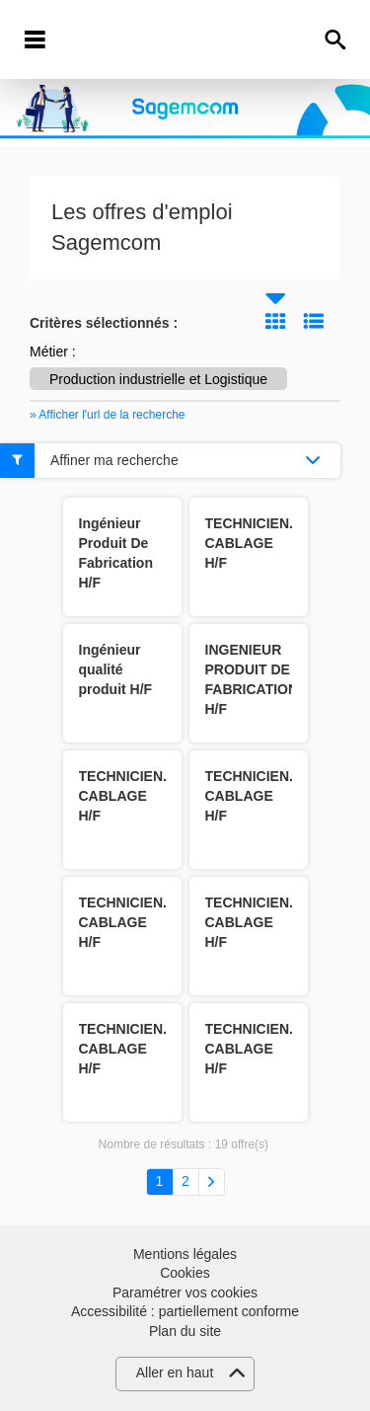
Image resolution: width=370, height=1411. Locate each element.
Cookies (185, 1273)
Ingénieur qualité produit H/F (116, 669)
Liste (314, 321)
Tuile (275, 321)
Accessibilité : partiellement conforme (185, 1311)
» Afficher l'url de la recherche (107, 415)
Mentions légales (185, 1254)
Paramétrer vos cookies (185, 1292)
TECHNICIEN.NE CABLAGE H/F (259, 543)
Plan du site (185, 1331)
